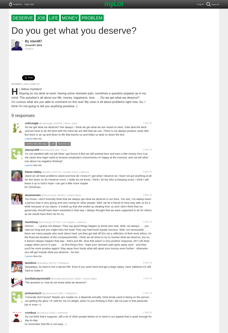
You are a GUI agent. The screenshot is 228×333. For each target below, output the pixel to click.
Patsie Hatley (33, 171)
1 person (29, 139)
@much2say (45, 222)
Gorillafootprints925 (37, 278)
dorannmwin (33, 195)
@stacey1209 (47, 150)
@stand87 (30, 45)
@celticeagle (46, 123)
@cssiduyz (42, 312)
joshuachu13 (33, 293)
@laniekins (42, 263)
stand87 (36, 41)
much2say (31, 221)
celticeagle (32, 123)
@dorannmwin (49, 195)
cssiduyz (30, 312)
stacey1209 (32, 149)
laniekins (30, 262)
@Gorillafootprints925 (62, 278)
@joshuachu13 (49, 293)
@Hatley (46, 172)
